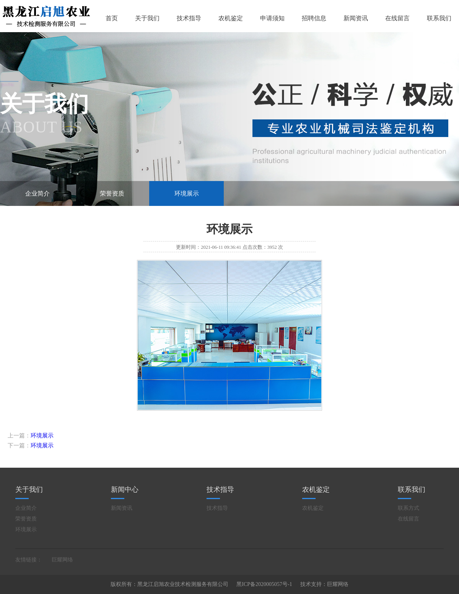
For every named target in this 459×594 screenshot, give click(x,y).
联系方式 (408, 508)
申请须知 (272, 18)
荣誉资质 (112, 193)
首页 (112, 18)
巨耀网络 (62, 560)
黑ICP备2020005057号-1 (264, 584)
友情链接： (28, 560)
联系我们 (439, 18)
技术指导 (189, 18)
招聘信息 (314, 18)
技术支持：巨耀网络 (324, 584)
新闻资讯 (355, 18)
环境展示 (186, 193)
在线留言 (397, 18)
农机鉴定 (230, 18)
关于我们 (147, 18)
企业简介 (37, 193)
